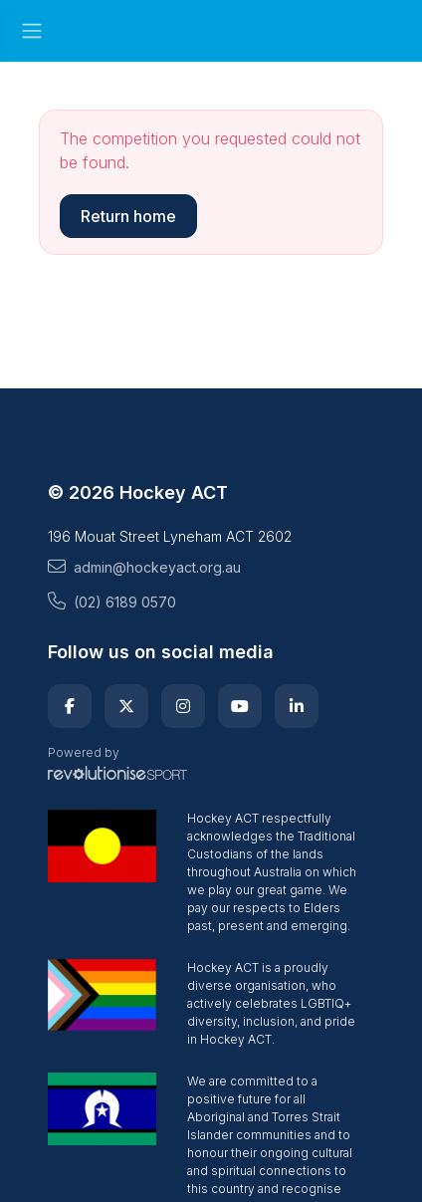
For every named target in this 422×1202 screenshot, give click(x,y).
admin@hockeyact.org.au (144, 567)
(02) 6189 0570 (112, 601)
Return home (128, 216)
